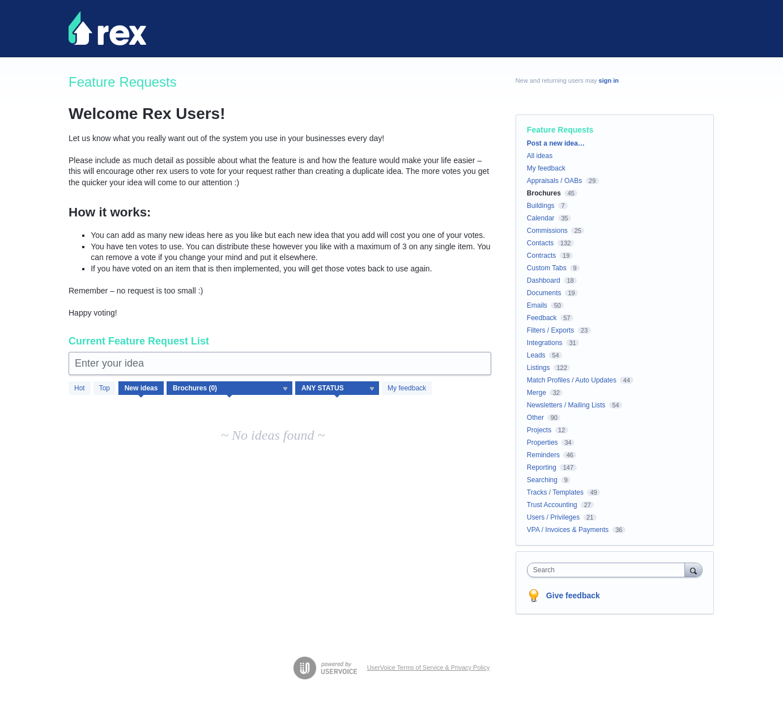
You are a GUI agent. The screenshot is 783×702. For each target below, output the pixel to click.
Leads (536, 355)
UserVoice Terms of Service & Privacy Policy (428, 667)
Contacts (540, 243)
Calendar (541, 218)
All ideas (539, 156)
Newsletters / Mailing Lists (566, 405)
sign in (609, 80)
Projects (539, 430)
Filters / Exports (550, 330)
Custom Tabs (547, 268)
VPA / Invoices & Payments (568, 530)
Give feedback (573, 595)
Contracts (541, 255)
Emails (537, 305)
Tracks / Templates (555, 492)
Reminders (543, 455)
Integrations (545, 343)
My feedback (407, 388)
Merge (536, 393)
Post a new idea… (556, 143)
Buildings (541, 206)
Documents (544, 293)
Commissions (547, 231)
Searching (542, 480)
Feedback (542, 318)
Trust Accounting (552, 505)
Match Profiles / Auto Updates (571, 380)
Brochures (544, 193)
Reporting (541, 467)
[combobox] (609, 570)
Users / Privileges (553, 517)
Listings (538, 368)
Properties (542, 442)
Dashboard (543, 280)
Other (535, 418)
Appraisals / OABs (554, 181)
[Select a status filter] (337, 389)
